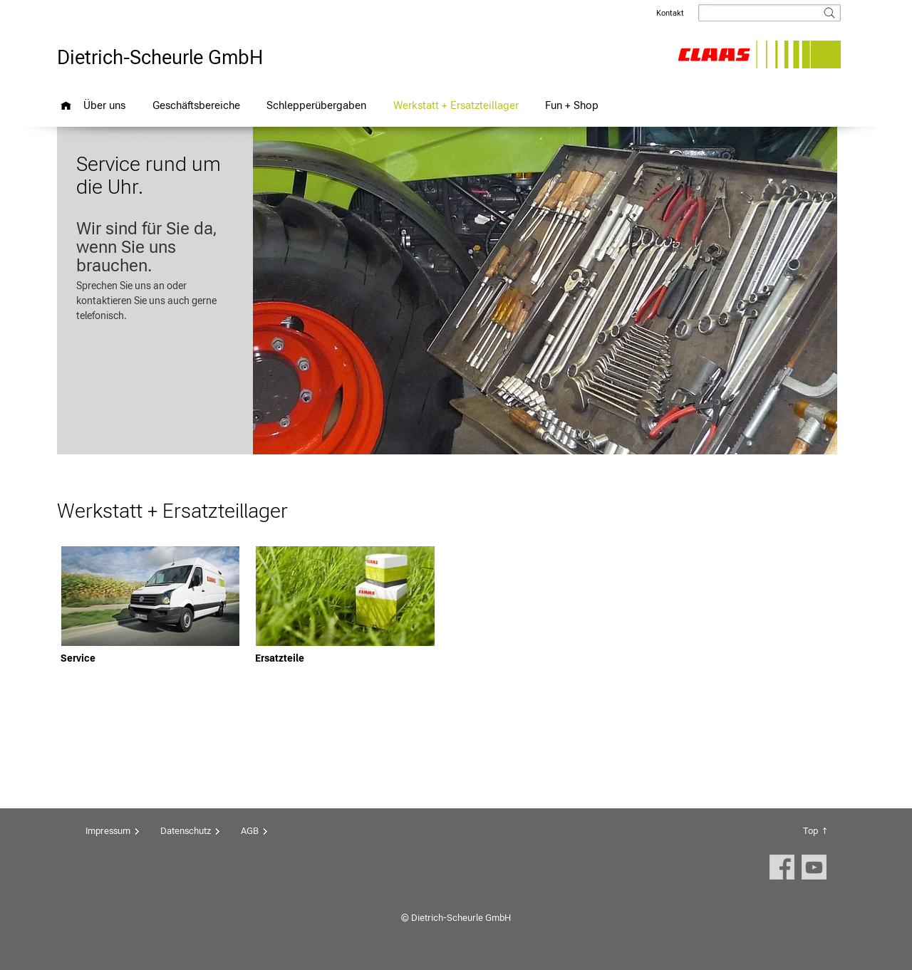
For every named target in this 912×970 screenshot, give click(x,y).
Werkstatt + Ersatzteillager (456, 105)
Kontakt (670, 13)
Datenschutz (185, 830)
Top (810, 830)
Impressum (108, 830)
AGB (250, 830)
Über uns (104, 105)
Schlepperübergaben (316, 105)
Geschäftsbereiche (196, 105)
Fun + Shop (571, 105)
